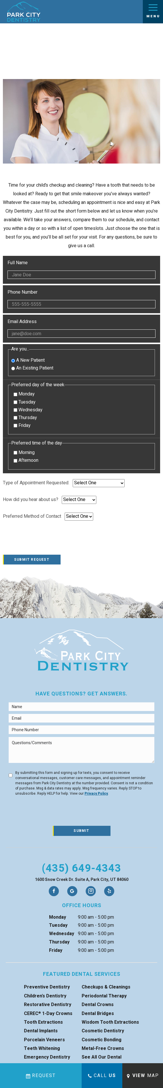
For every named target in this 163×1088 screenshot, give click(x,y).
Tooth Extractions (43, 1022)
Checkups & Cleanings (106, 987)
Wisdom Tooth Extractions (110, 1022)
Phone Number (81, 299)
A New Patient (28, 360)
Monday (24, 394)
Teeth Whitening (42, 1048)
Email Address (81, 328)
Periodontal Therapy (104, 996)
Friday (22, 425)
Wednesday (28, 410)
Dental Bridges (98, 1013)
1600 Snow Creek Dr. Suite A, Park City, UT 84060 (81, 879)
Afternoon (26, 460)
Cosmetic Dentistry (103, 1030)
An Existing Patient (32, 368)
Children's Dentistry (45, 996)
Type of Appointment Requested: (36, 483)
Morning (24, 452)
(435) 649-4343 (81, 868)
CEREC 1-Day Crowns (48, 1013)
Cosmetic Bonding (101, 1039)
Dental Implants (41, 1030)
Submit (81, 830)
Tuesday (24, 402)
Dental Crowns (98, 1004)
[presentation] (47, 540)
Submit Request (31, 559)
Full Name (81, 269)
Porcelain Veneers (44, 1039)
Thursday (25, 418)
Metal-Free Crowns (103, 1048)
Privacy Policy (96, 793)
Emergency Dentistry (47, 1057)
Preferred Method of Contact (32, 516)
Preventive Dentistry (47, 987)
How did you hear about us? (30, 499)
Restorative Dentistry (47, 1004)
